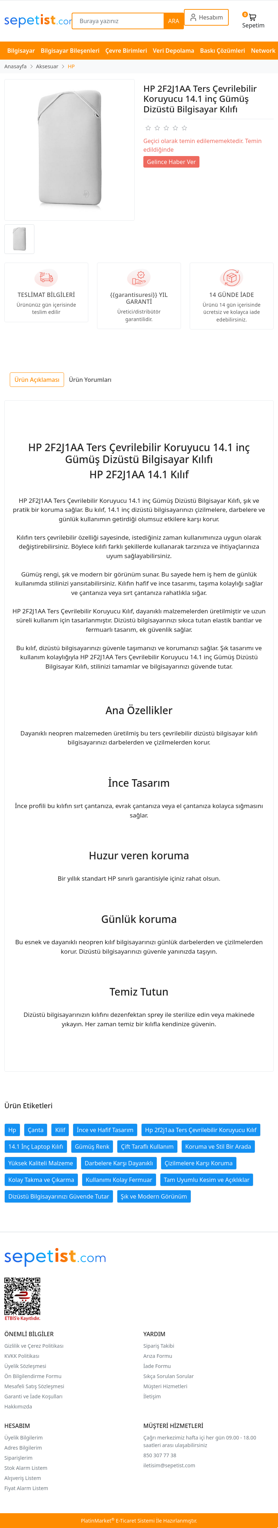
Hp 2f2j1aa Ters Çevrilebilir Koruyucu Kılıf (201, 1130)
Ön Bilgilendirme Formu (33, 1376)
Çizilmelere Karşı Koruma (199, 1163)
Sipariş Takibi (158, 1345)
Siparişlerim (18, 1457)
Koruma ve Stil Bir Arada (218, 1147)
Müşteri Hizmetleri (165, 1386)
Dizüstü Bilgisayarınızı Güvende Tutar (58, 1196)
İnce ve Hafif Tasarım (105, 1130)
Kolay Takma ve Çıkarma (41, 1180)
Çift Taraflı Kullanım (147, 1147)
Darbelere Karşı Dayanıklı (119, 1163)
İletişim (152, 1396)
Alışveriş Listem (22, 1478)
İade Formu (157, 1366)
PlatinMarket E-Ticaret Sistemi (118, 1520)
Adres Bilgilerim (23, 1447)
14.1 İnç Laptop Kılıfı (35, 1147)
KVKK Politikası (21, 1355)
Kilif (60, 1130)
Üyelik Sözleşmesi (25, 1366)
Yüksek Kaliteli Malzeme (40, 1163)
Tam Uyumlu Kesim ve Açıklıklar (207, 1180)
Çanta (36, 1130)
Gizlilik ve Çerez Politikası (33, 1345)
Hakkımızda (18, 1406)
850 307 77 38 (159, 1455)
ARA (173, 21)
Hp (12, 1130)
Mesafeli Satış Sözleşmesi (34, 1386)
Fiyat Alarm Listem (26, 1488)
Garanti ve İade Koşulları (33, 1396)
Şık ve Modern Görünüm (154, 1196)
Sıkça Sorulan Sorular (168, 1376)
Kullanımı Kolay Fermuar (119, 1180)
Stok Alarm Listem (25, 1467)
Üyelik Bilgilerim (23, 1437)
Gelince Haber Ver (171, 162)
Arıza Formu (157, 1355)
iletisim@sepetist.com (169, 1465)
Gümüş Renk (92, 1147)
